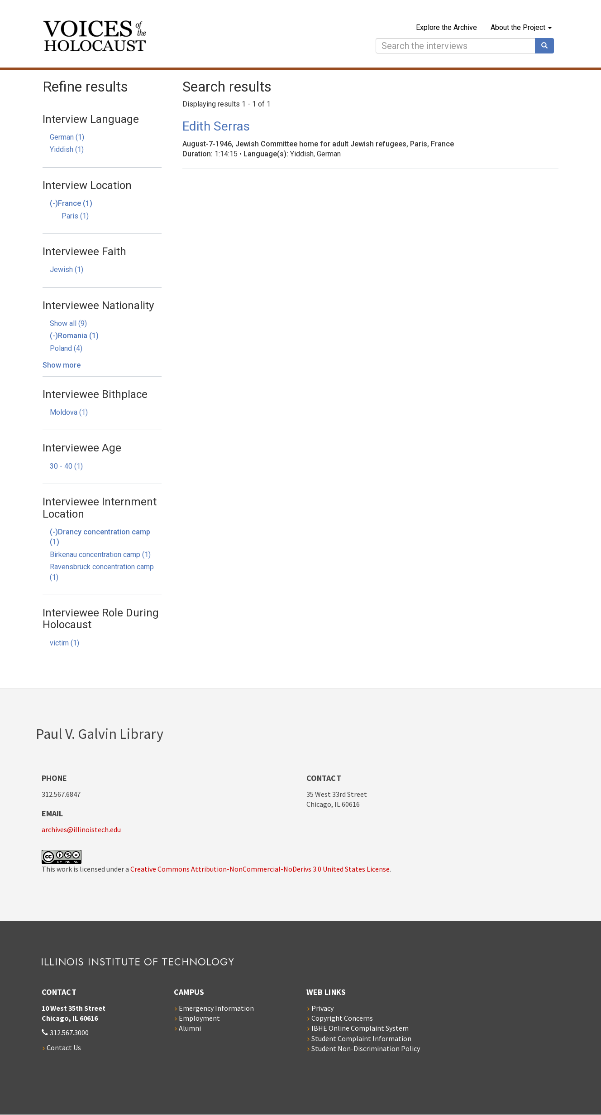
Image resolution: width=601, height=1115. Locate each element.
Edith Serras (216, 126)
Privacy (322, 1008)
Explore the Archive (446, 27)
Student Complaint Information (361, 1038)
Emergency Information (216, 1008)
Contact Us (64, 1047)
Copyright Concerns (342, 1018)
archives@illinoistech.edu (81, 829)
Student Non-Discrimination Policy (365, 1048)
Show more (62, 365)
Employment (199, 1018)
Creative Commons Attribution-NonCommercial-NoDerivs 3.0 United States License (260, 868)
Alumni (190, 1028)
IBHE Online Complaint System (360, 1028)
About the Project (521, 27)
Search (547, 45)
